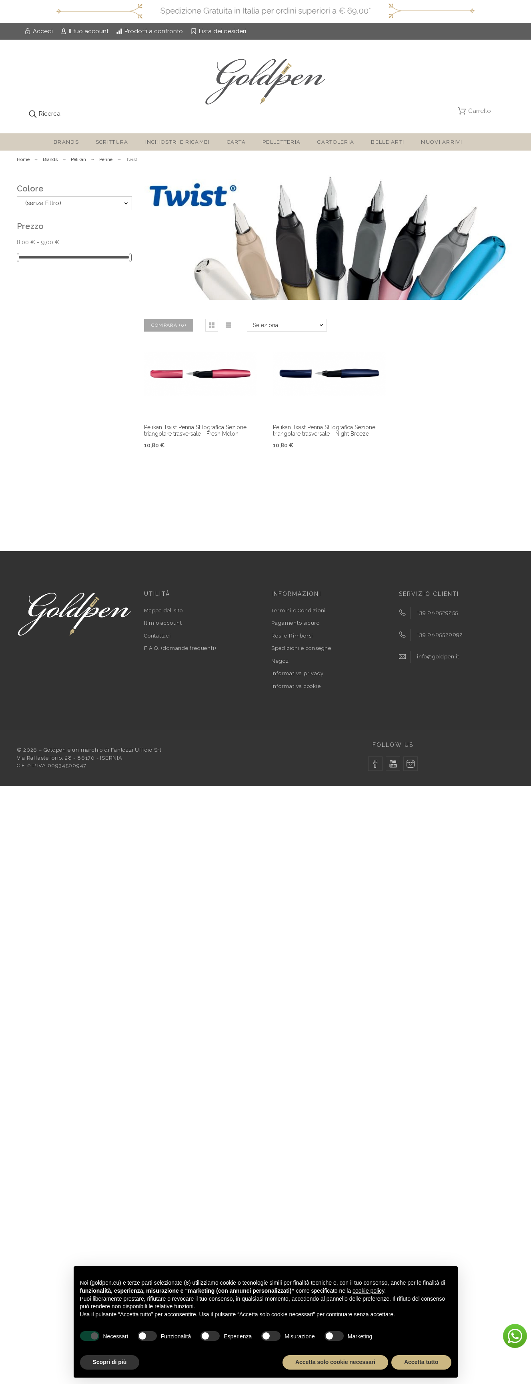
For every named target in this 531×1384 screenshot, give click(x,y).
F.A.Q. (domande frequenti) (180, 648)
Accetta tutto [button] (421, 1362)
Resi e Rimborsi (292, 636)
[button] (211, 325)
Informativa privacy (297, 673)
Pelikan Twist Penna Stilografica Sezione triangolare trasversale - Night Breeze (324, 430)
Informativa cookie (296, 686)
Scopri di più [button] (110, 1362)
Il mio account (163, 623)
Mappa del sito (163, 611)
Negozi (280, 661)
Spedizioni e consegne (301, 648)
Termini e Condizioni (298, 611)
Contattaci (157, 636)
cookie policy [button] (368, 1290)
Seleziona (265, 325)
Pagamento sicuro (295, 623)
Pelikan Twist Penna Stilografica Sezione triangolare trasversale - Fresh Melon (195, 430)
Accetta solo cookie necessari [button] (335, 1362)
